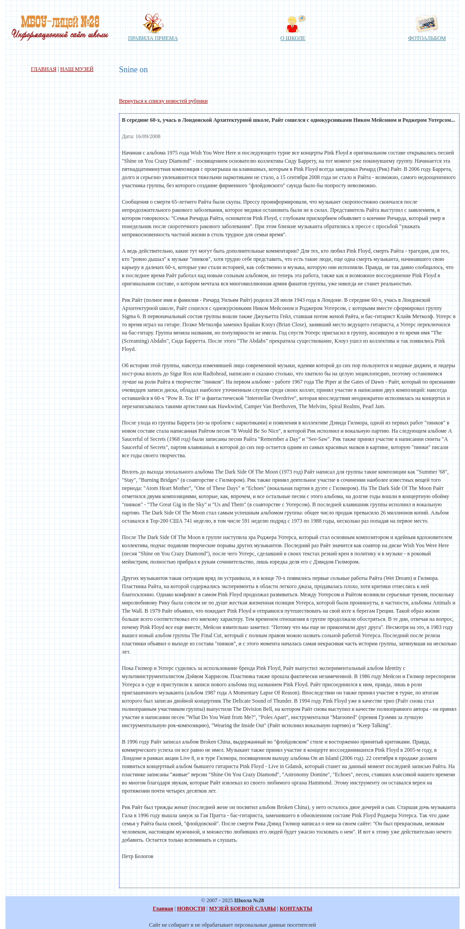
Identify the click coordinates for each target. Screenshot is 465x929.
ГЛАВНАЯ (43, 69)
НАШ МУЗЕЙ (77, 69)
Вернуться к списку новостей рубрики (163, 101)
